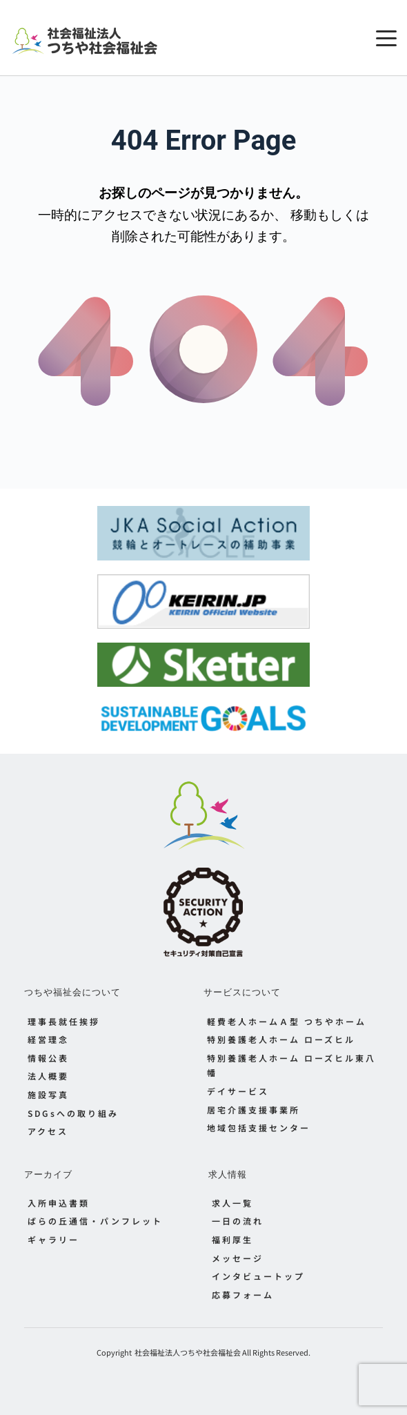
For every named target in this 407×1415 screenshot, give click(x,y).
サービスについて (242, 991)
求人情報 (227, 1174)
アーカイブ (48, 1174)
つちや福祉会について (72, 991)
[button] (386, 38)
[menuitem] (114, 1021)
